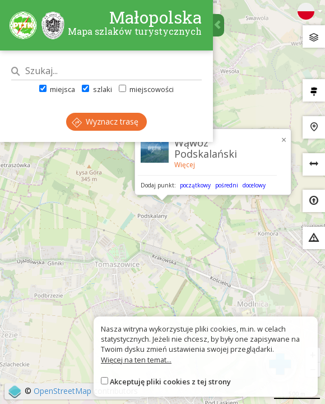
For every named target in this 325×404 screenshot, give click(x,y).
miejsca (57, 89)
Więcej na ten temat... (136, 360)
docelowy (254, 185)
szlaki (97, 89)
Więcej (184, 164)
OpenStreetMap (62, 390)
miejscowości (146, 89)
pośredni (226, 185)
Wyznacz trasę (105, 121)
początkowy (195, 185)
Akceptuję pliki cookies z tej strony (170, 382)
